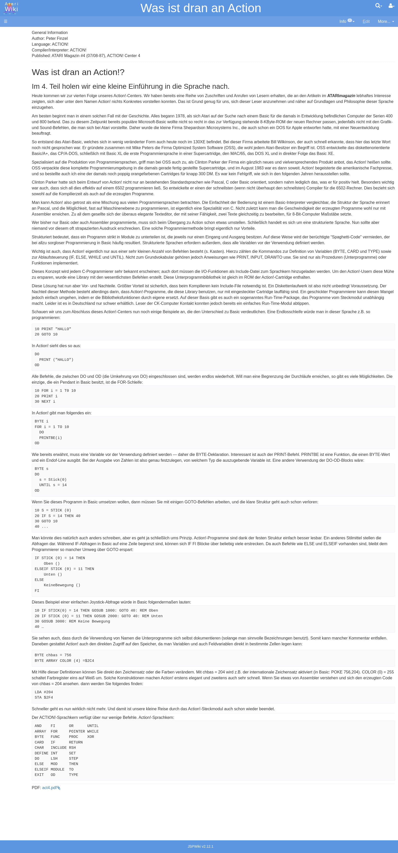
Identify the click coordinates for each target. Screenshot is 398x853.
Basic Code (24, 248)
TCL (18, 205)
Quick (19, 199)
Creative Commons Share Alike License (39, 391)
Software (12, 50)
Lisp (17, 165)
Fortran (20, 153)
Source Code (26, 237)
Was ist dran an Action (201, 8)
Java (18, 159)
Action (19, 124)
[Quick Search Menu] (378, 5)
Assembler (23, 130)
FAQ (8, 101)
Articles (10, 32)
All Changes (15, 93)
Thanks (10, 362)
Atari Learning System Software (32, 287)
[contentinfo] (347, 21)
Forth (18, 147)
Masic (19, 176)
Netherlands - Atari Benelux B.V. (43, 342)
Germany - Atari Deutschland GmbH (46, 330)
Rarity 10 (12, 368)
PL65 (18, 193)
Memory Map (15, 67)
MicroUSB (13, 84)
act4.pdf (107, 834)
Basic (19, 136)
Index (9, 110)
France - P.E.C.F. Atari (34, 325)
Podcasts (12, 310)
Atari (10, 7)
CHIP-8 (20, 217)
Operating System (30, 231)
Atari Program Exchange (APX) (32, 279)
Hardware (12, 41)
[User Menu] (391, 6)
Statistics (12, 373)
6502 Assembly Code (33, 243)
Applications (15, 58)
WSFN (20, 211)
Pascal (20, 182)
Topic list (11, 75)
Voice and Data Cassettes (27, 270)
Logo (18, 170)
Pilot (18, 188)
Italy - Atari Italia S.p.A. (34, 336)
